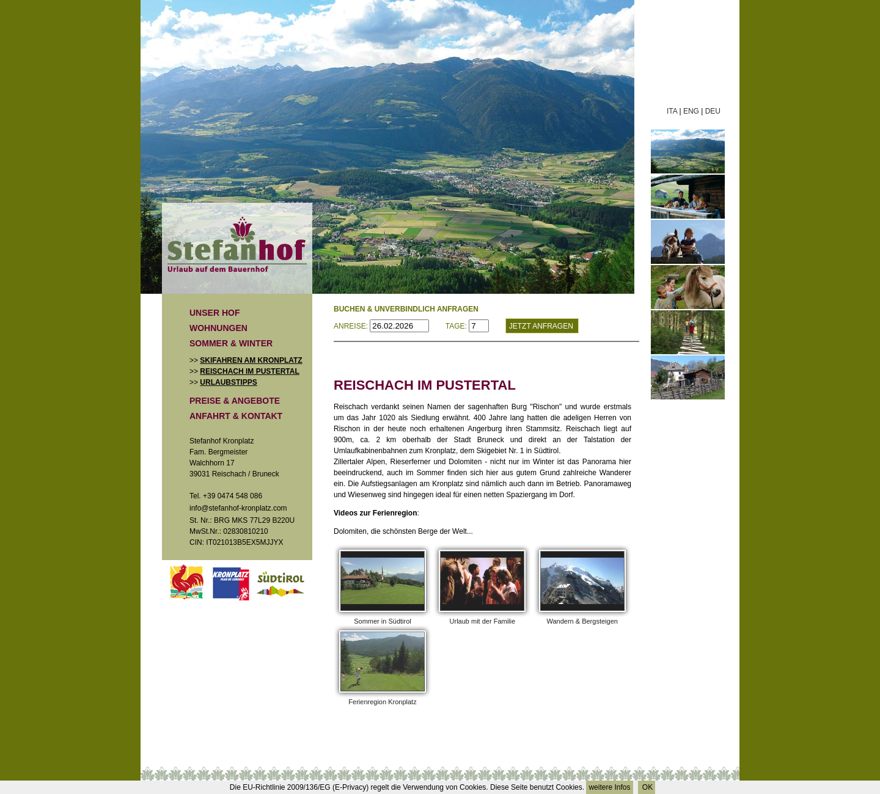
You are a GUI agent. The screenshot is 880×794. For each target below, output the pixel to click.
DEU (713, 111)
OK (646, 787)
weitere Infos (609, 787)
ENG (691, 111)
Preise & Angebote (234, 401)
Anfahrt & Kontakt (235, 416)
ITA (672, 111)
